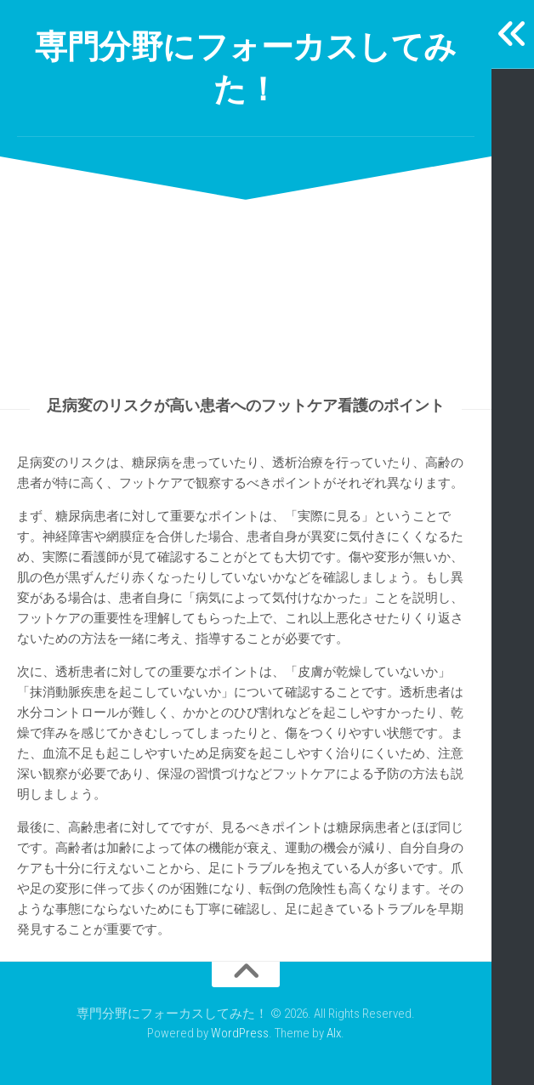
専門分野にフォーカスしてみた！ (246, 67)
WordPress (240, 1033)
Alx (334, 1033)
